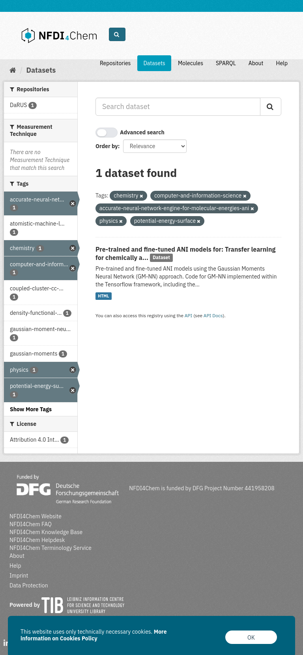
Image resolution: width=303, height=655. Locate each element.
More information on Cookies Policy (94, 635)
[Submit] (270, 107)
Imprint (18, 575)
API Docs (213, 315)
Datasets (154, 63)
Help (282, 63)
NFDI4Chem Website (35, 516)
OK (251, 637)
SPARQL (226, 63)
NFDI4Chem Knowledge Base (45, 532)
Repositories (115, 63)
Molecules (190, 63)
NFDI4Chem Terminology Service (50, 547)
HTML (103, 296)
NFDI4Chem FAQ (30, 524)
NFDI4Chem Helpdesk (37, 540)
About (256, 63)
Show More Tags (31, 409)
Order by (106, 146)
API (189, 315)
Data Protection (28, 585)
